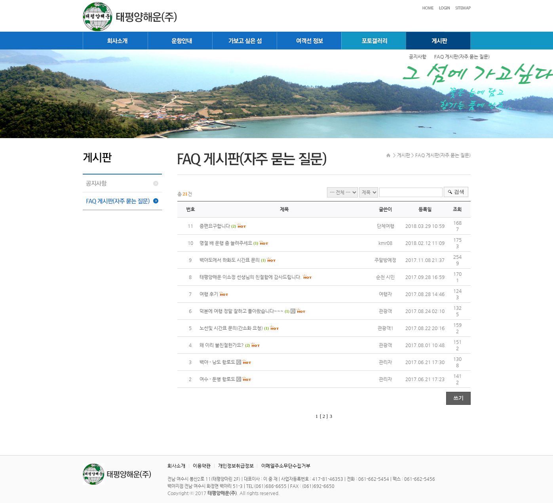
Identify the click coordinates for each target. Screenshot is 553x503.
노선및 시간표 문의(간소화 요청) (231, 328)
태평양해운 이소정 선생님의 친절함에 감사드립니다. (251, 277)
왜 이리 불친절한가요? (222, 345)
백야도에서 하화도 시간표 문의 (230, 260)
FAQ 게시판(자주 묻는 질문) (462, 56)
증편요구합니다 (215, 226)
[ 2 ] (324, 416)
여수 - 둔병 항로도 (217, 379)
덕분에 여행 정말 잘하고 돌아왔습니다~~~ (241, 311)
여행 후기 (209, 294)
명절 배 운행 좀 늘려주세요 (226, 243)
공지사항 (417, 56)
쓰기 (458, 398)
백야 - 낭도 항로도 (217, 362)
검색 (459, 192)
